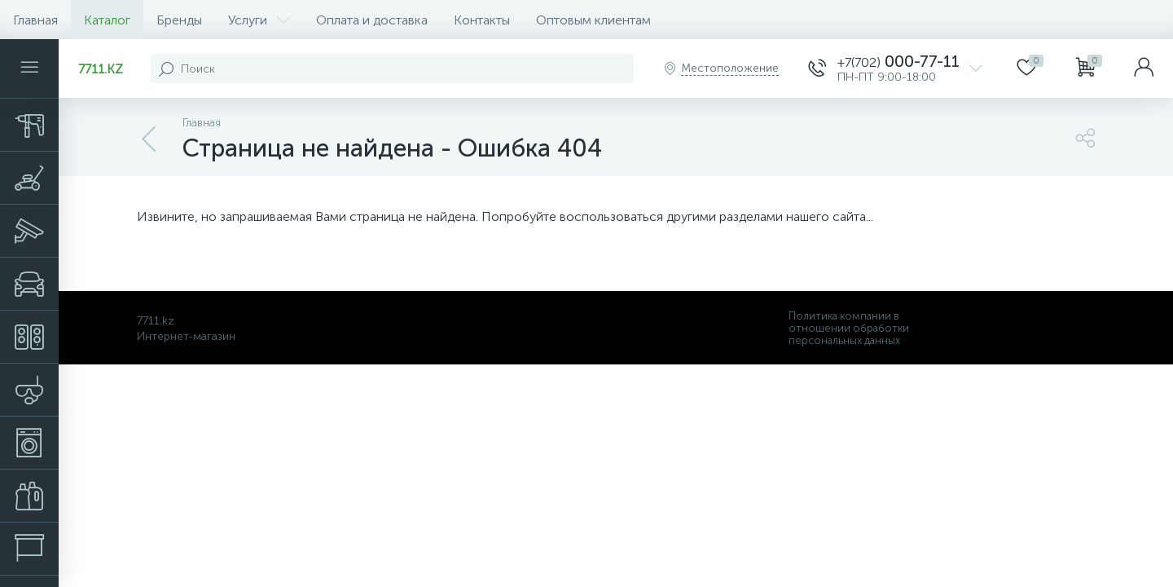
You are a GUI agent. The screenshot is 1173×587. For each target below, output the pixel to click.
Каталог (107, 20)
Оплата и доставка (372, 20)
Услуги (259, 20)
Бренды (179, 20)
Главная (35, 20)
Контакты (482, 20)
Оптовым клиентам (593, 20)
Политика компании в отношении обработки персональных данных (849, 328)
